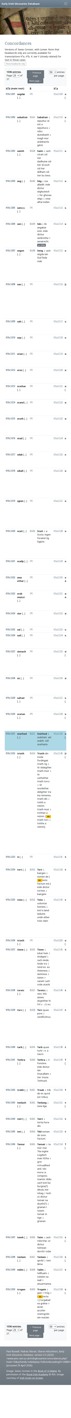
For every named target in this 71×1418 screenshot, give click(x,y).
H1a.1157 (58, 1269)
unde (40, 917)
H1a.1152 (58, 1118)
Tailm (40, 1269)
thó (45, 993)
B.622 (32, 117)
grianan (41, 1207)
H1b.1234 (10, 869)
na (46, 1200)
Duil (39, 257)
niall (39, 1280)
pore (39, 1013)
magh (40, 138)
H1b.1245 (10, 1131)
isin (46, 254)
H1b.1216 (10, 438)
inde (47, 184)
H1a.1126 (58, 470)
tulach (40, 1210)
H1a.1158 (58, 1289)
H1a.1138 (58, 713)
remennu (46, 795)
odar (48, 1251)
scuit (20, 531)
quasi (46, 1010)
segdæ (21, 94)
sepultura (42, 127)
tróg (47, 1292)
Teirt (40, 1118)
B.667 (32, 1256)
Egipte (40, 541)
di (43, 164)
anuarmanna (44, 1283)
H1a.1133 (58, 629)
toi (38, 1004)
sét (49, 737)
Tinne (40, 949)
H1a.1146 (58, 990)
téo (44, 1168)
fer (41, 195)
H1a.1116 (58, 284)
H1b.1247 (10, 1237)
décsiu (40, 1189)
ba (49, 1182)
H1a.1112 (58, 180)
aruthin (41, 1310)
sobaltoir (22, 117)
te (49, 1144)
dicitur (40, 188)
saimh (20, 151)
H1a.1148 (58, 1047)
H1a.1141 (58, 856)
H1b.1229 (10, 697)
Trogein (41, 1289)
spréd (40, 1260)
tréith (40, 802)
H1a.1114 (58, 223)
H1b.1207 (10, 250)
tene (39, 1106)
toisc (20, 899)
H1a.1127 (58, 500)
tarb (19, 1047)
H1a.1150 (58, 1089)
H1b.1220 (10, 531)
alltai (40, 202)
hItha (46, 1158)
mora (40, 1172)
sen (19, 223)
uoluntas (42, 903)
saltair (21, 697)
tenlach (21, 1102)
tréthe (40, 823)
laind (46, 910)
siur (19, 613)
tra (49, 791)
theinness (42, 970)
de (46, 876)
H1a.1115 (58, 250)
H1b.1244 (10, 1118)
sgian (20, 501)
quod (47, 1093)
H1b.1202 (10, 117)
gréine (44, 1303)
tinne (20, 949)
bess (47, 175)
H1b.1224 (10, 613)
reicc (39, 993)
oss (46, 181)
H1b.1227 (10, 651)
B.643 (32, 180)
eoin (39, 231)
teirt (20, 1118)
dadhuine (42, 161)
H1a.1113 (58, 207)
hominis (41, 906)
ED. (48, 816)
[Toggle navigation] (65, 3)
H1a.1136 (58, 678)
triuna (45, 1077)
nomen (41, 876)
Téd (39, 1131)
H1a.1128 (58, 531)
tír (38, 767)
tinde (40, 963)
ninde (46, 960)
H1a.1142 (58, 869)
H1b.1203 (10, 150)
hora (46, 1122)
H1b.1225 (10, 629)
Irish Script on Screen (31, 1378)
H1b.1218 (10, 470)
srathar (21, 386)
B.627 (32, 733)
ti (18, 856)
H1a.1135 (58, 651)
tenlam (21, 1257)
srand (20, 402)
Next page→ (35, 80)
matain (45, 1317)
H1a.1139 (58, 733)
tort (19, 869)
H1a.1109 (58, 94)
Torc (39, 1010)
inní (39, 910)
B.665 (32, 1144)
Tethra (21, 1059)
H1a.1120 (58, 370)
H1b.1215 (10, 418)
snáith (40, 740)
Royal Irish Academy (37, 1374)
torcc (47, 781)
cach (48, 151)
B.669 (32, 1289)
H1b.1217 (10, 454)
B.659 (32, 1047)
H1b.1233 (10, 856)
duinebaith (43, 134)
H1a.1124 (58, 438)
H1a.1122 (58, 402)
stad (19, 438)
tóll (47, 740)
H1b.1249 (10, 1269)
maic (39, 1158)
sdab (20, 454)
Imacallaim (43, 1073)
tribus (44, 1097)
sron (19, 370)
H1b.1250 (10, 1289)
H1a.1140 (58, 753)
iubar (40, 953)
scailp (20, 561)
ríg (47, 538)
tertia (40, 1122)
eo (44, 967)
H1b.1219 (10, 500)
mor (46, 138)
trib (49, 1090)
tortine (41, 890)
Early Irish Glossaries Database (21, 3)
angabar (41, 227)
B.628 (32, 150)
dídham (41, 171)
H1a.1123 (58, 418)
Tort (39, 869)
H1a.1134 (58, 635)
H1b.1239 (10, 1009)
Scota (40, 534)
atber (46, 917)
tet (19, 1131)
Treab (40, 1090)
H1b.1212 (10, 370)
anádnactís (43, 141)
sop (19, 337)
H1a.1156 (58, 1256)
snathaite (42, 744)
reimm (40, 805)
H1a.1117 (58, 321)
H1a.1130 (58, 577)
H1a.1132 (58, 613)
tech (48, 1193)
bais (46, 953)
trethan (41, 812)
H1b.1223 (10, 593)
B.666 (32, 1237)
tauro (40, 1054)
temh (20, 1237)
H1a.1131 (58, 593)
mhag (40, 1193)
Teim (40, 1237)
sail (19, 635)
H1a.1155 (58, 1237)
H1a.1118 (58, 337)
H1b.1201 (10, 94)
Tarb (40, 1047)
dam (45, 920)
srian (20, 353)
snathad (22, 733)
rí (49, 1059)
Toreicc (41, 990)
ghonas (47, 195)
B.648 (32, 250)
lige (45, 1106)
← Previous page (35, 74)
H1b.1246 (10, 1144)
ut (38, 1196)
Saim (40, 151)
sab (19, 321)
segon (20, 250)
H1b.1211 (10, 353)
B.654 (32, 753)
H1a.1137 (58, 697)
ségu (40, 198)
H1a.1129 (58, 561)
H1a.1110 (58, 117)
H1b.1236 (10, 940)
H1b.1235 (10, 899)
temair (41, 1200)
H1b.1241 (10, 1059)
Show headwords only (15, 64)
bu (43, 175)
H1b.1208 (10, 284)
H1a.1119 (58, 353)
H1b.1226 (10, 635)
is (42, 910)
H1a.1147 (58, 1009)
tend (39, 967)
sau (19, 284)
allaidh (40, 184)
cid (45, 154)
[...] (18, 97)
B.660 (32, 1059)
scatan (21, 714)
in (46, 1214)
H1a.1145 (58, 949)
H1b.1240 (10, 1047)
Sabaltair (42, 117)
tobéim (41, 1276)
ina (38, 795)
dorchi (40, 1251)
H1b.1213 (10, 386)
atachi (46, 984)
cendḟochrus (43, 1016)
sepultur (41, 120)
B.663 (32, 1118)
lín (45, 223)
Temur (21, 1144)
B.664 (32, 1131)
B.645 (32, 531)
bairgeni (41, 894)
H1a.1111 (58, 150)
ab (38, 1093)
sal (18, 629)
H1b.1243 (10, 1102)
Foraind (41, 538)
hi (50, 1000)
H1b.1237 (10, 949)
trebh (20, 1090)
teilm (20, 1269)
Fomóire (41, 1063)
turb (39, 1050)
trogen (21, 1289)
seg (19, 181)
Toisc (40, 899)
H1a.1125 (58, 454)
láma (40, 1264)
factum (41, 883)
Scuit (40, 531)
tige (39, 1217)
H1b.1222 (10, 577)
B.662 (32, 1102)
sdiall (20, 470)
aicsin (40, 1306)
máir (39, 261)
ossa (47, 198)
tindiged (41, 956)
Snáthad (42, 733)
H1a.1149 (58, 1059)
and (39, 1168)
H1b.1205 (10, 207)
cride (40, 984)
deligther (42, 791)
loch (45, 1182)
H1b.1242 (10, 1089)
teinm (40, 977)
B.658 (32, 1009)
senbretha (42, 238)
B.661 (32, 1089)
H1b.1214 (10, 402)
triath (20, 753)
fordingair (42, 760)
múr (39, 1147)
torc (46, 819)
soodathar (42, 788)
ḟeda (44, 257)
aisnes (40, 997)
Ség (39, 181)
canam (40, 981)
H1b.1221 (10, 561)
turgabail (45, 1300)
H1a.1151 (58, 1102)
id (48, 120)
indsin (46, 202)
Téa (39, 1151)
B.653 (32, 899)
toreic (20, 990)
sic (18, 678)
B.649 (32, 223)
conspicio (42, 1175)
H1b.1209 (10, 321)
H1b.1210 (10, 337)
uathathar (42, 777)
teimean (41, 1247)
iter (39, 158)
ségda (40, 254)
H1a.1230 (58, 940)
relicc (40, 131)
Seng (40, 250)
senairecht (42, 241)
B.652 (32, 869)
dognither (42, 1000)
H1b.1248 (10, 1256)
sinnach (21, 651)
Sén (39, 223)
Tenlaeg (41, 1102)
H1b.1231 (10, 733)
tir (38, 774)
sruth (20, 418)
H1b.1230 (10, 713)
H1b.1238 (10, 990)
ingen (48, 534)
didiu (49, 1179)
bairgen (41, 873)
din (46, 753)
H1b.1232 (10, 753)
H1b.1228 (10, 678)
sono (43, 1135)
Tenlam (41, 1257)
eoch (47, 164)
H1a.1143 (58, 899)
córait (40, 154)
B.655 (32, 949)
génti (40, 145)
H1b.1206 (10, 223)
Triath (40, 753)
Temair (41, 1144)
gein (39, 1292)
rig (45, 763)
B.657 (32, 990)
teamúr (41, 1179)
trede (40, 757)
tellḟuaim (42, 1273)
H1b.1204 (10, 180)
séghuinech (43, 191)
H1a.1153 (58, 1131)
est (39, 124)
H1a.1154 (58, 1144)
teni (48, 1260)
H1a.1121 (58, 386)
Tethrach (42, 1080)
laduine (41, 913)
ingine (45, 1151)
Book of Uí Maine (47, 1371)
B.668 (32, 1269)
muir (46, 770)
